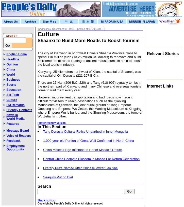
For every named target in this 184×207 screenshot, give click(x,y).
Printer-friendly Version (52, 123)
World (10, 74)
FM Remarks (15, 105)
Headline (12, 59)
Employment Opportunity (15, 147)
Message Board (17, 130)
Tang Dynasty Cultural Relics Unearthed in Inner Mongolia (85, 131)
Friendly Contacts (19, 110)
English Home (16, 54)
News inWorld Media (15, 116)
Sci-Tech (12, 95)
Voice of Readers (18, 135)
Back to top (47, 200)
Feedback (13, 141)
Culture (11, 100)
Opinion (12, 64)
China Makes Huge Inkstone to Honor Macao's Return (82, 150)
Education (13, 90)
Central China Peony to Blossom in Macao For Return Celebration (91, 159)
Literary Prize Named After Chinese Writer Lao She (80, 168)
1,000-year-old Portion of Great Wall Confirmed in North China (88, 141)
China (10, 69)
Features (12, 124)
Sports (11, 85)
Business (13, 79)
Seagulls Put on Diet (58, 177)
